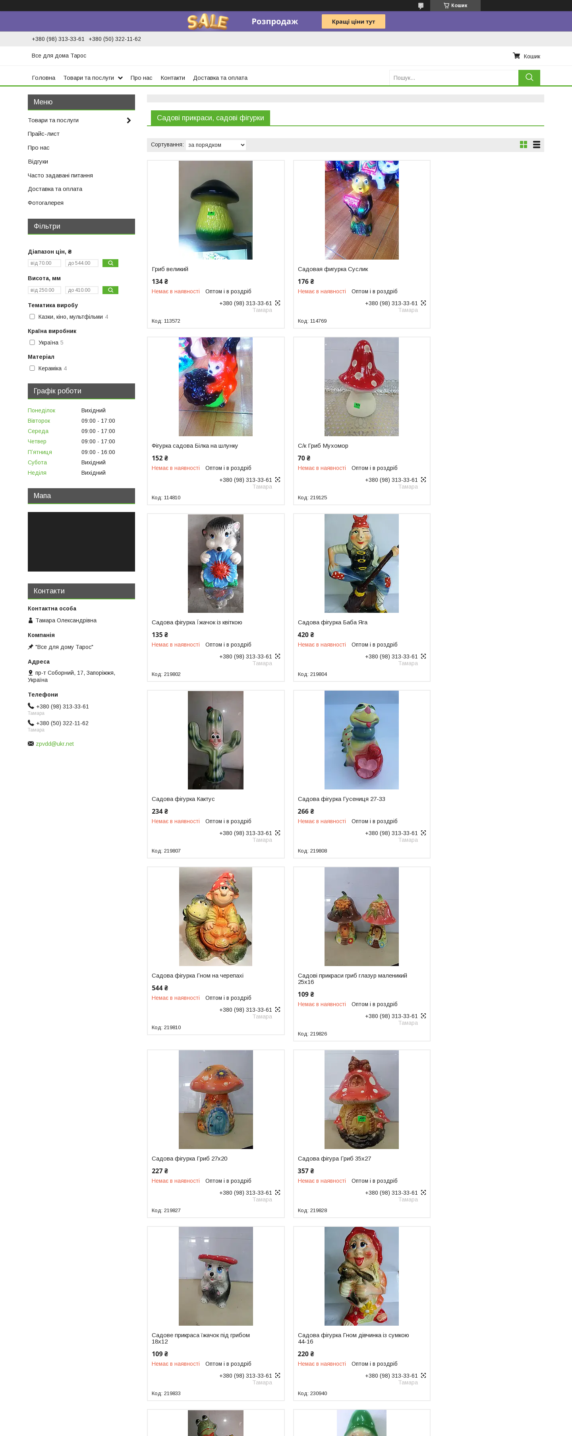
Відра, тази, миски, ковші (40, 1302)
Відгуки (38, 161)
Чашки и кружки (312, 1329)
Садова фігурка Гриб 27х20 (324, 799)
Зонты (442, 1329)
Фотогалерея (46, 202)
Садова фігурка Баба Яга (456, 446)
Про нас (142, 77)
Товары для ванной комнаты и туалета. (486, 1304)
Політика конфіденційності (343, 1428)
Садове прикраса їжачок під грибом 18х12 (201, 985)
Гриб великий (170, 269)
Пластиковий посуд (33, 1310)
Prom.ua (323, 1414)
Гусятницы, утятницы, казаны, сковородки (348, 1312)
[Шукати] (529, 77)
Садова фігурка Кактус (183, 622)
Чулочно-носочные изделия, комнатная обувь (494, 1362)
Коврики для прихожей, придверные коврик (491, 1312)
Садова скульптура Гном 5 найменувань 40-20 (189, 1168)
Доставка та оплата (220, 77)
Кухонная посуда (314, 1296)
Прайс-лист (44, 133)
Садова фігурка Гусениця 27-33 (330, 622)
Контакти (172, 77)
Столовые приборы (317, 1287)
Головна (43, 77)
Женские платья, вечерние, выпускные (484, 1354)
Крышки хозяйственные (181, 1385)
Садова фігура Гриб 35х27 (458, 799)
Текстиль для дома (459, 1296)
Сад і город (23, 1335)
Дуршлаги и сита (172, 1296)
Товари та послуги (88, 77)
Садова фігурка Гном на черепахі (468, 622)
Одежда (445, 1346)
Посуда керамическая (321, 1321)
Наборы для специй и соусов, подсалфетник (209, 1321)
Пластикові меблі (30, 1327)
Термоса (19, 1344)
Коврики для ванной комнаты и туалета (486, 1321)
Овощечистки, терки (176, 1337)
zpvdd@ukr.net (55, 744)
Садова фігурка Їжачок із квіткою (332, 446)
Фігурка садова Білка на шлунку (465, 269)
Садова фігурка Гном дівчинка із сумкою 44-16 (331, 985)
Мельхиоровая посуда (321, 1337)
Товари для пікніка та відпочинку (51, 1319)
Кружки (159, 1304)
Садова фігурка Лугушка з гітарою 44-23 (468, 985)
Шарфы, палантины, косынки (472, 1337)
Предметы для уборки (463, 1287)
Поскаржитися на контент (280, 1428)
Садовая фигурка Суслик (322, 269)
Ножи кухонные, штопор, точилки (193, 1329)
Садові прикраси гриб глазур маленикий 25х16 (191, 802)
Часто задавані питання (60, 175)
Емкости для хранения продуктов (194, 1360)
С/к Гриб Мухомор (177, 446)
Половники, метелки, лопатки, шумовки (201, 1312)
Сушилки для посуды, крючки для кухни (202, 1369)
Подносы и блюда (174, 1287)
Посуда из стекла (315, 1304)
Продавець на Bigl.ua (286, 1421)
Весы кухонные (169, 1377)
